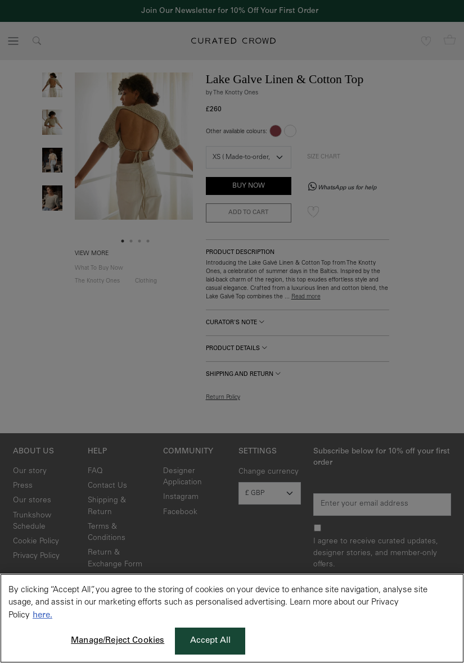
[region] (232, 618)
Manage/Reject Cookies (117, 641)
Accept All (210, 641)
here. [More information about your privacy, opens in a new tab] (42, 615)
